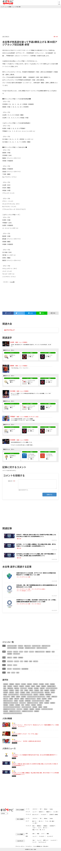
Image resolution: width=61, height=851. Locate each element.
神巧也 (52, 692)
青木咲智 (38, 709)
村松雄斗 (6, 690)
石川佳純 (23, 684)
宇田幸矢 (22, 686)
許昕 (5, 688)
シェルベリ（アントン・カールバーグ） (36, 696)
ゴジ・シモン (6, 696)
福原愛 (40, 707)
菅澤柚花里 (27, 700)
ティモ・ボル (23, 688)
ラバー (15, 665)
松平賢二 (27, 705)
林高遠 (5, 694)
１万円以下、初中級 (53, 814)
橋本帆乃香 (10, 688)
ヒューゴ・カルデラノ (13, 694)
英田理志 (32, 709)
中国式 (26, 661)
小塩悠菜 (12, 705)
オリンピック (16, 653)
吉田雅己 (52, 703)
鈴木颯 (45, 707)
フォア (26, 651)
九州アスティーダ (36, 646)
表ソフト (35, 661)
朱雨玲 (28, 692)
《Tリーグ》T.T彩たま (36, 603)
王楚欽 (48, 696)
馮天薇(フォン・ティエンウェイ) (11, 703)
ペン (21, 661)
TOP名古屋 (20, 648)
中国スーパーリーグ (40, 651)
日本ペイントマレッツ (42, 648)
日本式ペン (41, 811)
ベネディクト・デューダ (47, 709)
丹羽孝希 (10, 686)
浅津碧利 (26, 709)
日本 (18, 672)
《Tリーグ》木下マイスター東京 (23, 589)
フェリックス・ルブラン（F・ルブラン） (12, 713)
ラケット (10, 665)
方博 (23, 705)
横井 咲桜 (47, 692)
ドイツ (13, 672)
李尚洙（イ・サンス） (30, 698)
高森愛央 (36, 711)
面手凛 (38, 698)
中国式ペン (48, 811)
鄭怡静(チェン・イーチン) (9, 709)
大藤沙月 (16, 686)
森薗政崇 (43, 686)
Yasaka (51, 809)
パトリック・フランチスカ (37, 692)
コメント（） (12, 481)
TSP (40, 809)
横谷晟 (18, 696)
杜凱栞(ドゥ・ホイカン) (27, 711)
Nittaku (45, 809)
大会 (33, 840)
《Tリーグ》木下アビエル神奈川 (38, 589)
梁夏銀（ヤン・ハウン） (15, 711)
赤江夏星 (23, 696)
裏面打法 (48, 651)
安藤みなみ (54, 696)
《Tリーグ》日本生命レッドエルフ (23, 590)
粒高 (31, 661)
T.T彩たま (20, 646)
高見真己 (39, 705)
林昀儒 (49, 698)
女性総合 (45, 825)
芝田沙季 (42, 688)
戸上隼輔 (41, 684)
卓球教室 (20, 657)
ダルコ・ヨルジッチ (26, 707)
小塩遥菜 (22, 692)
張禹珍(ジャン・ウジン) (32, 703)
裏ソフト (34, 821)
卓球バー (10, 657)
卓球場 (15, 657)
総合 (33, 825)
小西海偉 (17, 705)
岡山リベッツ (27, 646)
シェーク (16, 661)
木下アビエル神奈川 (12, 648)
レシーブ (31, 651)
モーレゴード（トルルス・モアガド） (12, 707)
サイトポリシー (29, 846)
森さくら (6, 698)
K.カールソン (22, 703)
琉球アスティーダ (46, 646)
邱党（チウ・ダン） (8, 700)
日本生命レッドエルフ (30, 648)
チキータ (15, 651)
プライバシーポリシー (20, 846)
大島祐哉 (37, 690)
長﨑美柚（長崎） (51, 686)
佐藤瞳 (38, 686)
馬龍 (5, 686)
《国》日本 (55, 36)
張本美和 (29, 684)
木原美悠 (27, 686)
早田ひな (17, 684)
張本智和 (6, 684)
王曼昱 (26, 690)
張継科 (13, 696)
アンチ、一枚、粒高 (49, 821)
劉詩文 (31, 690)
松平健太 (6, 692)
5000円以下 (52, 825)
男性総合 (39, 825)
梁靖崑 (47, 700)
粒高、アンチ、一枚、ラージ (38, 829)
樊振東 (33, 686)
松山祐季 (6, 711)
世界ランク (45, 840)
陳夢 (42, 690)
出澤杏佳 (47, 703)
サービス (10, 651)
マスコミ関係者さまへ (38, 846)
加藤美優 (47, 690)
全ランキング (35, 814)
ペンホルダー (43, 814)
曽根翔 (11, 698)
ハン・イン (19, 709)
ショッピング (53, 840)
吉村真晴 (36, 688)
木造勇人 (12, 690)
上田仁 (17, 692)
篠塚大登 (17, 688)
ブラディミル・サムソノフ (26, 694)
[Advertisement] (30, 20)
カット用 (55, 811)
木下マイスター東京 (12, 646)
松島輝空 (52, 684)
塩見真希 (42, 694)
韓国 (48, 833)
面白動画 (10, 653)
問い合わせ (46, 846)
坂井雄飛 (6, 705)
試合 (53, 651)
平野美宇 (35, 684)
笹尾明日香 (48, 694)
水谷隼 (46, 684)
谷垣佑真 (33, 705)
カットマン (10, 661)
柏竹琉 (41, 703)
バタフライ (34, 809)
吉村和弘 (52, 690)
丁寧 (22, 690)
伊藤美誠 (12, 684)
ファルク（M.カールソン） (38, 700)
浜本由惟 (35, 707)
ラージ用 (34, 823)
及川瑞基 (30, 688)
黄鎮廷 (22, 698)
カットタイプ (50, 836)
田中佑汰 (12, 692)
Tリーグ (9, 669)
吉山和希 (44, 698)
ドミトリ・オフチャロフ (51, 688)
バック (21, 651)
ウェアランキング (42, 842)
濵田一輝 (17, 698)
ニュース (39, 840)
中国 (9, 672)
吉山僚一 (36, 694)
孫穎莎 (17, 690)
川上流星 (21, 700)
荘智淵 (15, 700)
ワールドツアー (16, 669)
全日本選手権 (25, 669)
